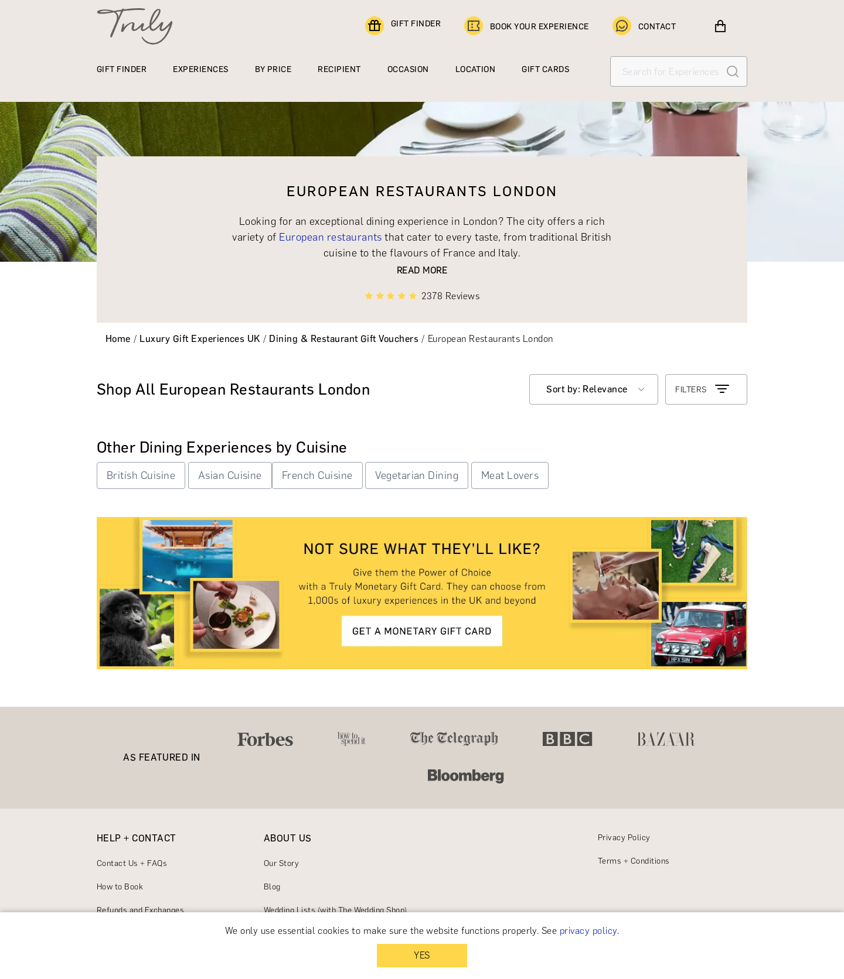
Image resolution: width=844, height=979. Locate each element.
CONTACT (644, 26)
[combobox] (593, 389)
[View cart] (720, 26)
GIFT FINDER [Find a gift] (403, 26)
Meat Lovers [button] (510, 475)
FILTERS (703, 389)
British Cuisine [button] (141, 475)
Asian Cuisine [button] (230, 475)
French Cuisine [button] (317, 475)
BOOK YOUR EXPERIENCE (526, 26)
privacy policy (588, 930)
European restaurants (330, 237)
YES (422, 955)
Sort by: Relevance (587, 389)
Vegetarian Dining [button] (416, 475)
